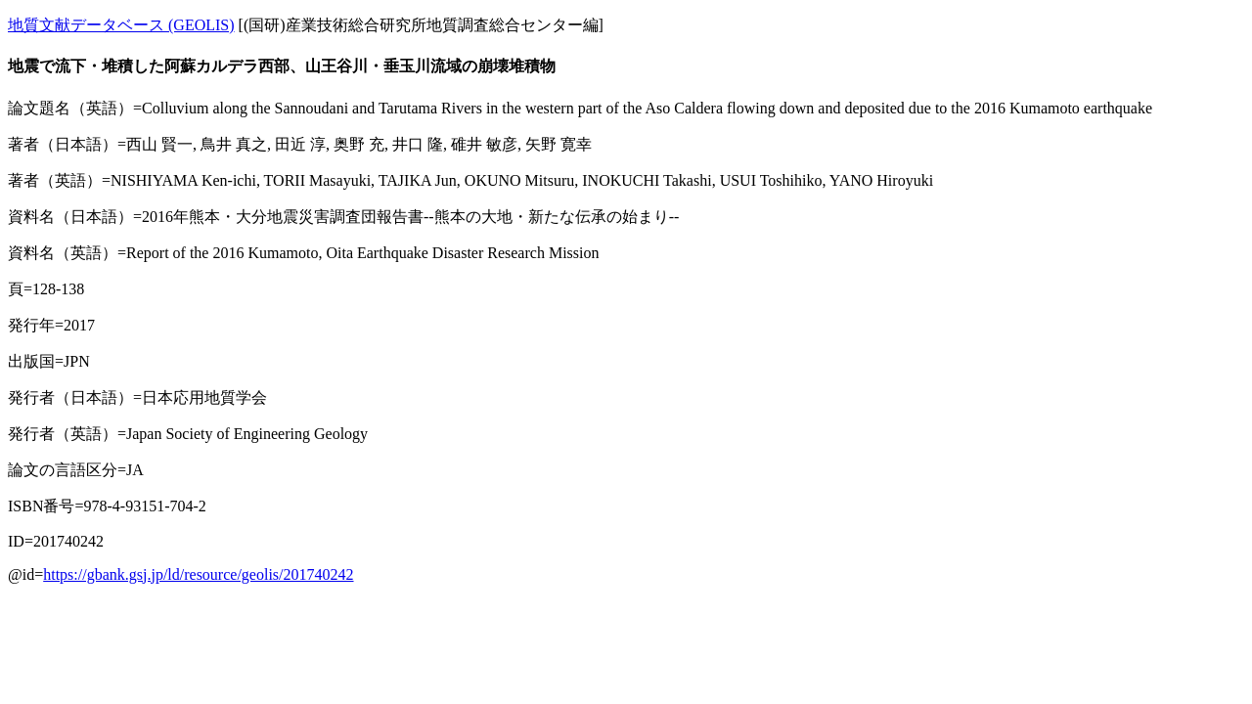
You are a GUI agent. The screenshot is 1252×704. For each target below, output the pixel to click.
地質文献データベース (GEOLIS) (121, 25)
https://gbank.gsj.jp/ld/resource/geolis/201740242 (198, 574)
